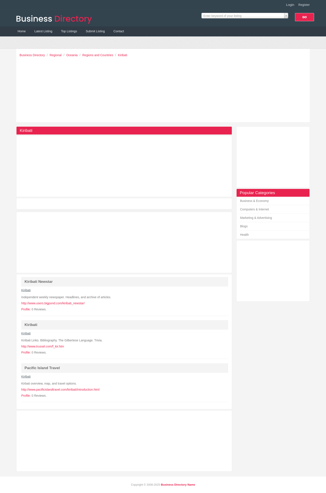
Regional (55, 55)
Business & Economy (254, 201)
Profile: (26, 309)
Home (22, 31)
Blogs (244, 226)
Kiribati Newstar (39, 282)
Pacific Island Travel (42, 368)
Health (244, 234)
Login (290, 5)
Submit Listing (95, 31)
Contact (119, 31)
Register (304, 5)
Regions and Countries (98, 55)
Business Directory (33, 55)
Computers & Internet (254, 209)
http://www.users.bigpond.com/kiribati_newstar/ (53, 303)
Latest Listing (43, 31)
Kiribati (122, 55)
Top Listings (69, 31)
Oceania (72, 55)
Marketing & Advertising (256, 217)
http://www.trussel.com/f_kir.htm (42, 346)
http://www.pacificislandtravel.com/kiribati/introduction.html (60, 389)
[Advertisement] (164, 88)
